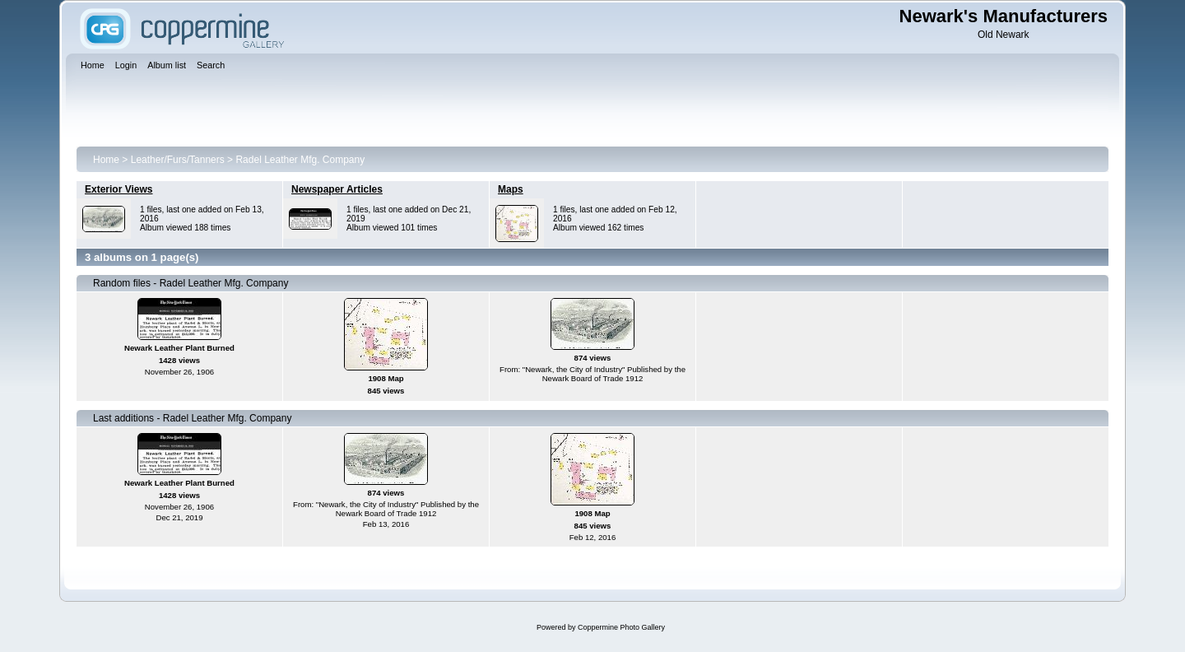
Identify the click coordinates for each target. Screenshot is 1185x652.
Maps (510, 189)
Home (106, 159)
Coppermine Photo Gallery (621, 627)
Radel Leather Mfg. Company (300, 159)
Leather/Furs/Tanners (178, 159)
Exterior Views (119, 189)
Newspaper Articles (337, 189)
